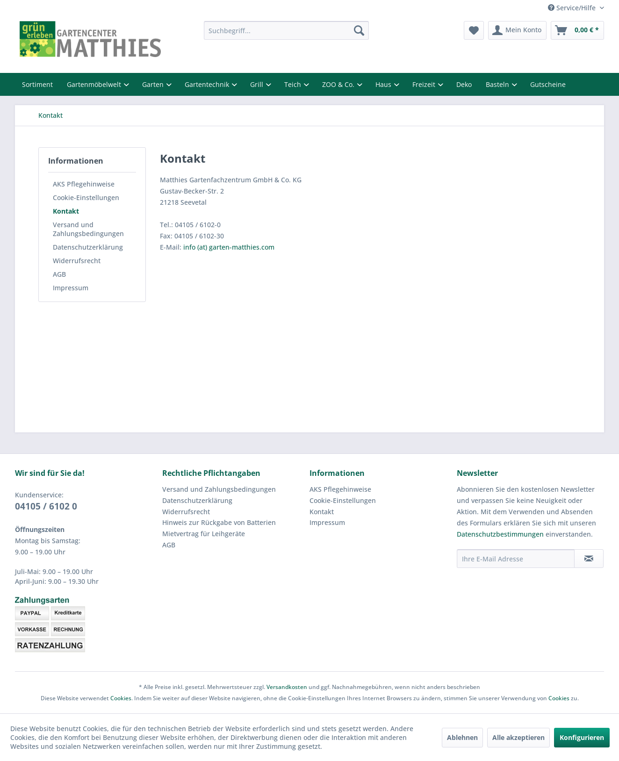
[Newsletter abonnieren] (589, 558)
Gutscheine (548, 84)
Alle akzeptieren (518, 737)
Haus (384, 84)
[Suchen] (359, 30)
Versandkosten (286, 687)
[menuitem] (286, 30)
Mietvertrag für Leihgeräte (203, 533)
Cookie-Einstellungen (86, 197)
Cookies (120, 698)
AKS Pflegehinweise (84, 183)
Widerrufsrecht (77, 260)
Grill (257, 84)
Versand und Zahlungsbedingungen (88, 229)
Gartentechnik (208, 84)
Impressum (70, 287)
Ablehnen (462, 737)
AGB (59, 274)
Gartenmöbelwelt (95, 84)
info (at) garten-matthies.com (228, 247)
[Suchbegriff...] (286, 30)
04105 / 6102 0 (46, 506)
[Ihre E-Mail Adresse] (516, 558)
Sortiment (37, 84)
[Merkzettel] (474, 30)
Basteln (498, 84)
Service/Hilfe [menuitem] (572, 7)
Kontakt (66, 211)
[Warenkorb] (577, 30)
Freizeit (424, 84)
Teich (293, 84)
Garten (154, 84)
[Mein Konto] (517, 30)
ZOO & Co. (339, 84)
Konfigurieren (582, 737)
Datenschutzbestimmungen (500, 534)
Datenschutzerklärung (88, 247)
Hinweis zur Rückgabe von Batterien (219, 522)
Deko (464, 84)
